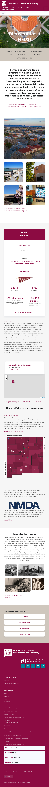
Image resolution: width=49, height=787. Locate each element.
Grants (5, 699)
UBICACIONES (37, 55)
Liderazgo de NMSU (12, 106)
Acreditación (32, 104)
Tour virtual (37, 402)
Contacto (6, 680)
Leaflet (42, 397)
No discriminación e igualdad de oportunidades (16, 738)
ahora (12, 748)
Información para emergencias (12, 708)
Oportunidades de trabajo (10, 711)
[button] (13, 382)
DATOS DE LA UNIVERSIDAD (16, 51)
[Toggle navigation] (3, 13)
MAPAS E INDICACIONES (24, 58)
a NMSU (11, 762)
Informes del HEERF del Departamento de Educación (17, 732)
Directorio (6, 686)
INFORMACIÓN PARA (8, 9)
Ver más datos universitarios (23, 312)
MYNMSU (28, 8)
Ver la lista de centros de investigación (15, 211)
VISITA (13, 8)
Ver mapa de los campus (11, 402)
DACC (5, 693)
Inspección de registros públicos (12, 735)
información (14, 757)
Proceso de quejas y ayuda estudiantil (14, 717)
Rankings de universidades (17, 104)
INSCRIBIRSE (5, 8)
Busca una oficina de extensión (13, 431)
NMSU (10, 752)
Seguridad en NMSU (9, 714)
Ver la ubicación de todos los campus (15, 209)
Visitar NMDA (8, 520)
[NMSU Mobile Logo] (19, 3)
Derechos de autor (9, 729)
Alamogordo (7, 696)
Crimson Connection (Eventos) (12, 683)
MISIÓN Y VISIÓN (36, 51)
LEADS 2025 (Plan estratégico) (31, 106)
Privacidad (6, 741)
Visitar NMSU (26, 402)
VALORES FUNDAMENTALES (16, 55)
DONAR (20, 8)
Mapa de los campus (9, 705)
